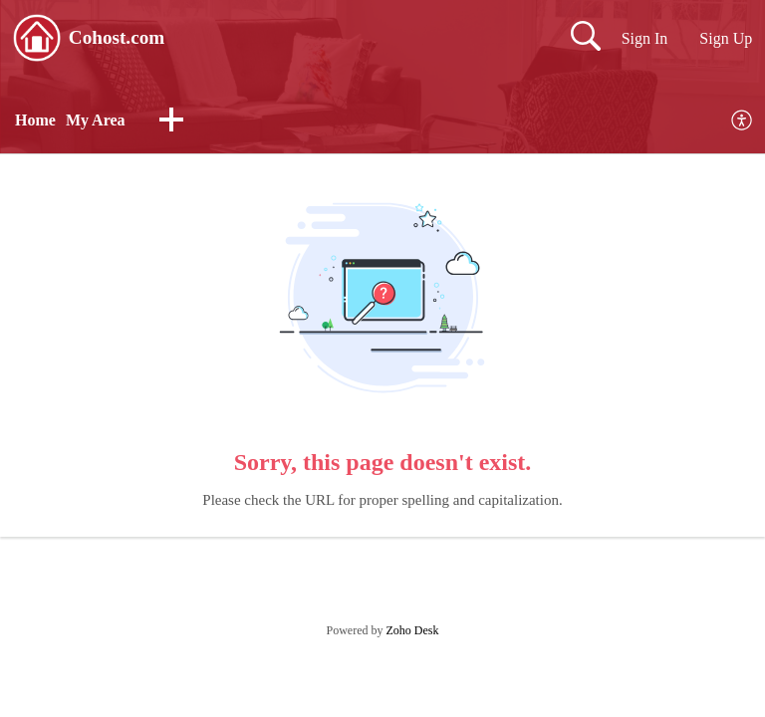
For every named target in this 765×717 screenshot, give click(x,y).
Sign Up (725, 38)
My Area (96, 120)
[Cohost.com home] (37, 38)
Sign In (645, 38)
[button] (171, 121)
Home (35, 120)
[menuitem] (742, 121)
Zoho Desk (412, 630)
